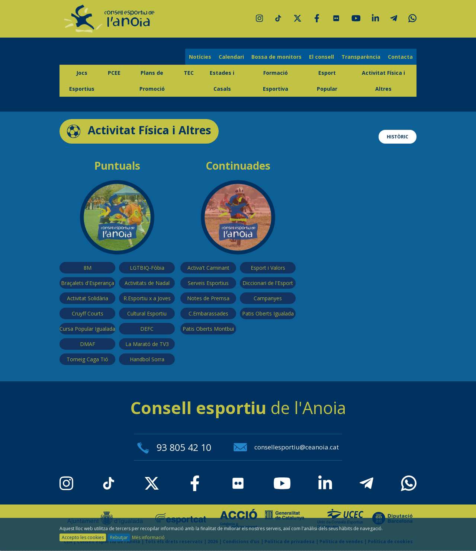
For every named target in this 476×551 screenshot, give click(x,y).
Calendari (231, 56)
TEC (189, 72)
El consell (321, 56)
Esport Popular (327, 80)
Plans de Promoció (152, 80)
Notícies (200, 56)
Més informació (148, 537)
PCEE (114, 72)
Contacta (400, 56)
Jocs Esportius (81, 80)
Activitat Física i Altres (383, 80)
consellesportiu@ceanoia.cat (286, 447)
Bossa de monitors (276, 56)
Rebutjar (119, 537)
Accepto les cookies (83, 537)
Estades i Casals (222, 80)
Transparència (360, 56)
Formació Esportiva (275, 80)
